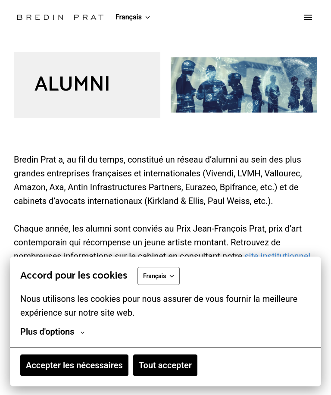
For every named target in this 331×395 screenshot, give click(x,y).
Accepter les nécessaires (74, 365)
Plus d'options (52, 331)
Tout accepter (165, 365)
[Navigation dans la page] (308, 17)
